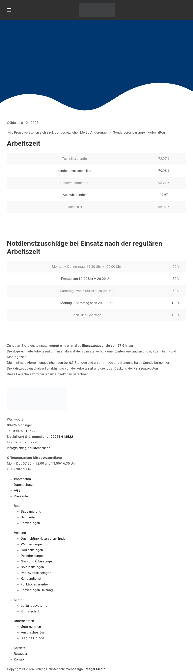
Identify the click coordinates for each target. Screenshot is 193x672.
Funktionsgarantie (34, 584)
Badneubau (29, 517)
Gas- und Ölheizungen (37, 561)
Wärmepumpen (32, 544)
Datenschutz (23, 485)
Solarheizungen (32, 567)
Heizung (20, 533)
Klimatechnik (30, 611)
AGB (17, 490)
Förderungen (30, 523)
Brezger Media (94, 669)
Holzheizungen (32, 550)
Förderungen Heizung (37, 590)
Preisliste (21, 496)
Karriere (20, 648)
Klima (18, 600)
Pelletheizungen (32, 556)
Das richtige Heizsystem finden (44, 538)
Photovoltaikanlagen (36, 573)
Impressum (22, 479)
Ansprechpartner (33, 632)
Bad (17, 506)
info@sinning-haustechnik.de (28, 448)
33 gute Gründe (32, 638)
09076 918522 (24, 431)
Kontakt (19, 659)
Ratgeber (20, 654)
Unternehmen (24, 621)
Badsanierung (31, 511)
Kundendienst (31, 579)
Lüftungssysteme (34, 605)
